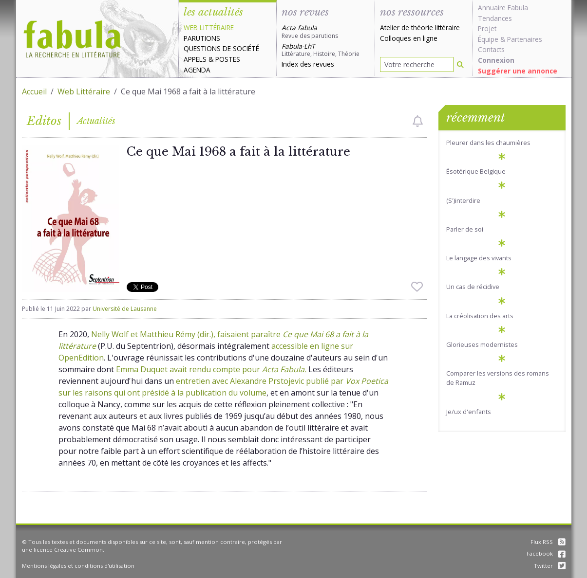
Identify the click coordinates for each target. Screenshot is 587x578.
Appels (195, 59)
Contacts (491, 49)
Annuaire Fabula (503, 7)
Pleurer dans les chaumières (488, 142)
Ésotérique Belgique (476, 171)
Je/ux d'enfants (468, 411)
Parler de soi (464, 229)
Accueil (34, 91)
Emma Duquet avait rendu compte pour (211, 369)
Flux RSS (548, 541)
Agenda (197, 69)
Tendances (495, 18)
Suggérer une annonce (517, 70)
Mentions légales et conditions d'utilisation (78, 565)
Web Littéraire (83, 91)
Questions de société (221, 48)
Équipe (488, 39)
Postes (227, 59)
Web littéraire (209, 27)
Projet (487, 28)
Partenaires (524, 39)
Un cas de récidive (472, 286)
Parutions (202, 38)
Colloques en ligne (408, 38)
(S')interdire (463, 200)
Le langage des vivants (478, 257)
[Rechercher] (460, 64)
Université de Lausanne (125, 309)
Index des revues (308, 64)
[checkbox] (418, 121)
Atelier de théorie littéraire (420, 27)
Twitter (550, 565)
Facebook (546, 553)
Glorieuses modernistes (482, 344)
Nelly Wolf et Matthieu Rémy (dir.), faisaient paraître (187, 334)
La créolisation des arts (479, 315)
